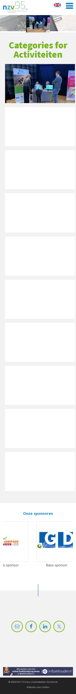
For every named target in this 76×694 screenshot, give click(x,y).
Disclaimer (52, 682)
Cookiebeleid (38, 682)
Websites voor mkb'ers (38, 687)
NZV (18, 682)
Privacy (26, 682)
